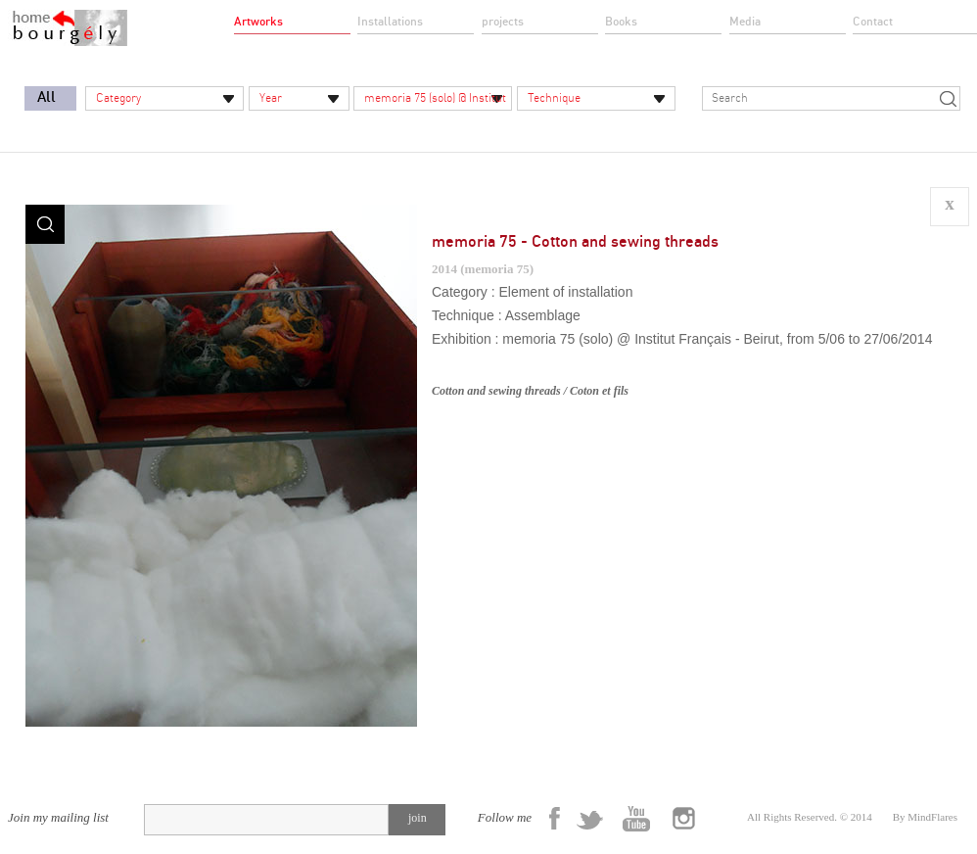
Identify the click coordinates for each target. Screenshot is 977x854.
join (417, 818)
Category (118, 98)
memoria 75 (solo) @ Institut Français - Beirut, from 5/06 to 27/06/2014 (432, 101)
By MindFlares (925, 817)
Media (745, 21)
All (46, 97)
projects (503, 21)
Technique (554, 98)
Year (270, 98)
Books (621, 21)
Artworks (258, 21)
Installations (390, 21)
